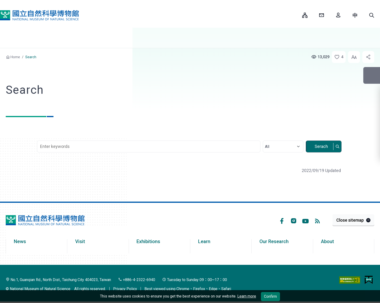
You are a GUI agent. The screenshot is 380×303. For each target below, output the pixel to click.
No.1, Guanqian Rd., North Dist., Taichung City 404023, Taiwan (58, 279)
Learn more (246, 296)
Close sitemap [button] (350, 220)
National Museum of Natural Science (39, 15)
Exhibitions (148, 241)
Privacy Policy (125, 289)
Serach (321, 146)
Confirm (270, 296)
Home (15, 57)
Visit (80, 241)
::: (295, 15)
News (20, 241)
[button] (371, 15)
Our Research (274, 241)
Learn (204, 241)
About (327, 241)
